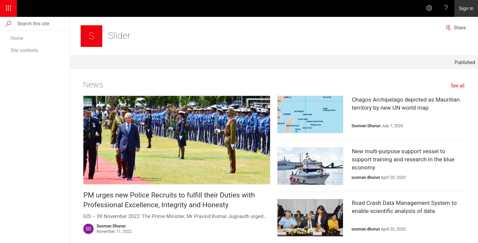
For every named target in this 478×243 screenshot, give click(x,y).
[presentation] (176, 140)
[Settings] (429, 8)
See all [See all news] (457, 85)
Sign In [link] (466, 8)
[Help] (445, 8)
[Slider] (91, 36)
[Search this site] (43, 23)
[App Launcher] (8, 8)
